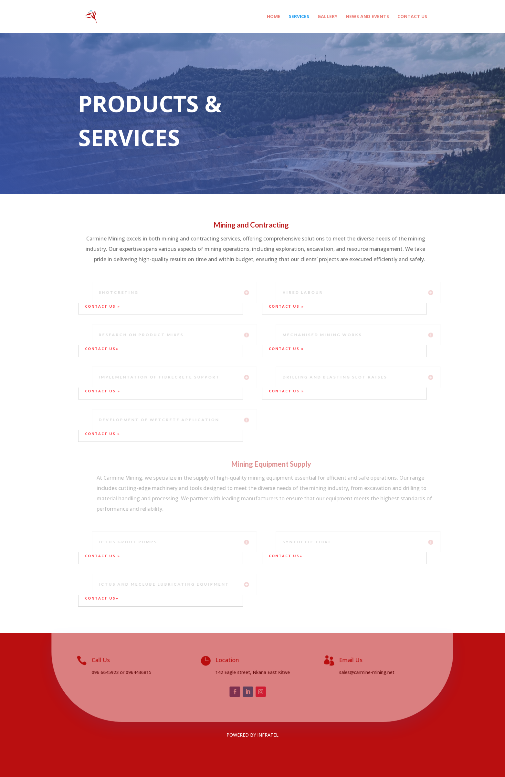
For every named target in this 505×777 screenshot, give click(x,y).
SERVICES (299, 16)
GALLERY (327, 16)
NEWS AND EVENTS (367, 16)
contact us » (103, 306)
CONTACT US (412, 16)
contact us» (102, 348)
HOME (273, 16)
